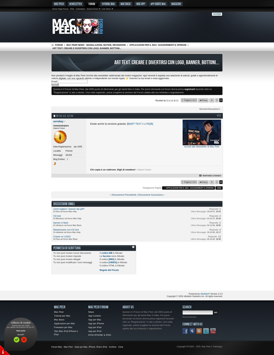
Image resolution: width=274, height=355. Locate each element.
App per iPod (94, 331)
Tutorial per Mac (62, 315)
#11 (219, 115)
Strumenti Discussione (208, 109)
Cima (219, 188)
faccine (107, 256)
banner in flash (60, 222)
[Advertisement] (92, 284)
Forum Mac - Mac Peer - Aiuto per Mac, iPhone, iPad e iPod (79, 347)
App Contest (94, 315)
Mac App (140, 4)
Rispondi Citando (210, 176)
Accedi (217, 14)
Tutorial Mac (108, 4)
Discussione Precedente (124, 194)
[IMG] (111, 259)
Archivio (112, 347)
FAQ (72, 9)
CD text (57, 216)
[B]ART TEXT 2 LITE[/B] (140, 123)
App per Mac (94, 319)
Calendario (80, 9)
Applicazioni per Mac (64, 323)
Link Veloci (106, 9)
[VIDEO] (113, 262)
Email (54, 81)
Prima (203, 100)
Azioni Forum (92, 9)
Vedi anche (20, 331)
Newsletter (75, 4)
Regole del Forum (109, 270)
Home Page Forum (60, 9)
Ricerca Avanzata (189, 317)
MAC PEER (59, 4)
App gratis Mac (158, 4)
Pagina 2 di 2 (190, 100)
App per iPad (94, 327)
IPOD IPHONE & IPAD (99, 335)
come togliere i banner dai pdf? (69, 209)
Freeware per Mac (63, 327)
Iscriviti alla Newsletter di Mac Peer (201, 146)
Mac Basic (126, 4)
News (91, 312)
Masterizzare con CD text (66, 229)
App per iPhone (96, 323)
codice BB (107, 253)
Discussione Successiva (150, 194)
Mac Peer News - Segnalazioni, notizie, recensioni (96, 45)
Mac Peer (59, 312)
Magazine (176, 4)
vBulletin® (205, 294)
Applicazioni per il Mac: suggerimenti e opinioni (157, 45)
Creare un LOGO (62, 236)
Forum (92, 4)
